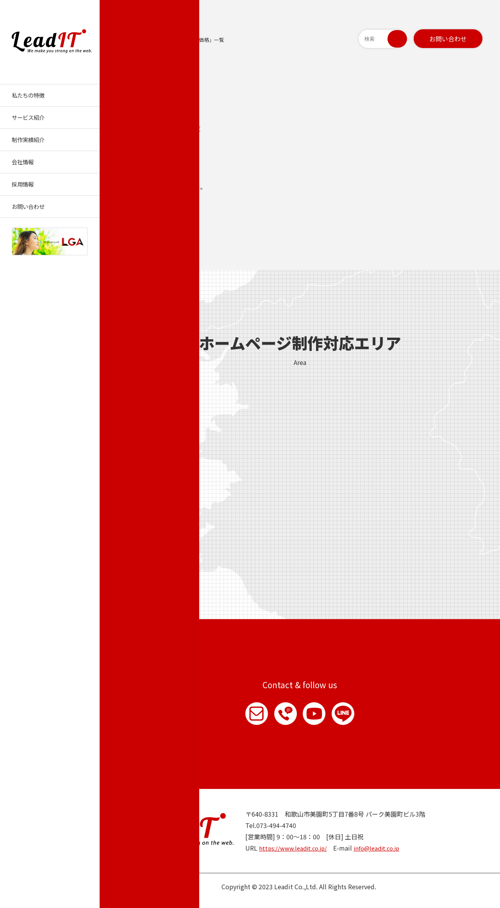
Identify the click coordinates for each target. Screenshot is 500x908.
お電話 (281, 717)
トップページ (134, 39)
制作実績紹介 (28, 139)
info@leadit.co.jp (384, 855)
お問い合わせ (448, 38)
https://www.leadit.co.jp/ (296, 855)
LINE (355, 717)
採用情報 (23, 184)
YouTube (318, 717)
